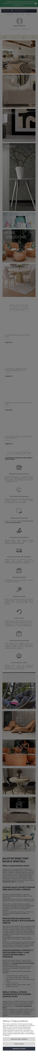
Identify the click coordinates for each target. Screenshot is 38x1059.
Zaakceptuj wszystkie (19, 1048)
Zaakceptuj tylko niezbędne (19, 1039)
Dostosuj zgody (19, 1044)
